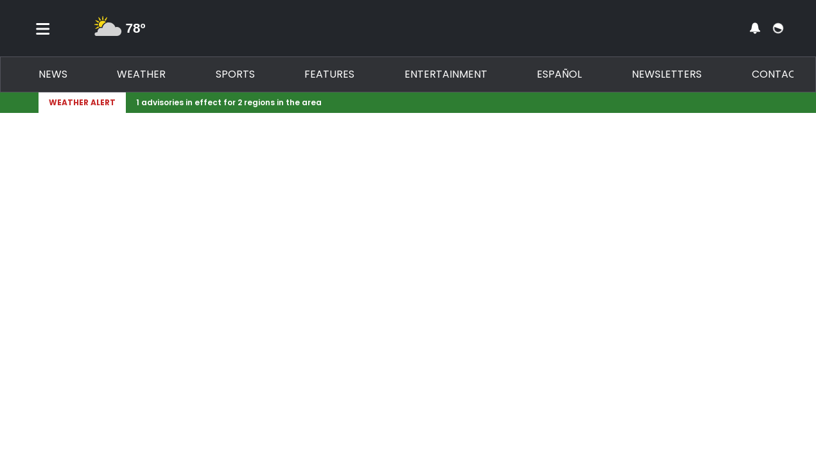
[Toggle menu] (43, 28)
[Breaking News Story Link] (449, 102)
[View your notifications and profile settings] (755, 28)
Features (329, 74)
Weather (141, 74)
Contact (777, 74)
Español (559, 74)
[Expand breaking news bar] (775, 102)
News (53, 74)
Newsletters (667, 74)
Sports (235, 74)
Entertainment (445, 74)
